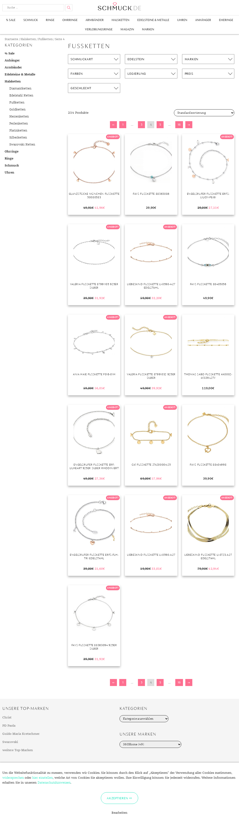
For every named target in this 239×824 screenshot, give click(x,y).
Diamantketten (20, 88)
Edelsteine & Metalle (153, 20)
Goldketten (17, 109)
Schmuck (30, 20)
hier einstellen (42, 777)
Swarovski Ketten (22, 144)
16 (179, 124)
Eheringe (226, 20)
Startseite (11, 39)
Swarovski (10, 742)
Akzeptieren (117, 798)
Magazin (127, 29)
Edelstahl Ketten (21, 95)
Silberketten (18, 137)
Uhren (182, 20)
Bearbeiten (119, 812)
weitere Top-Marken (17, 750)
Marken (148, 29)
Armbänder (94, 20)
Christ (6, 717)
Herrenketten (19, 116)
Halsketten (120, 20)
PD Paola (8, 725)
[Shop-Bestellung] (204, 112)
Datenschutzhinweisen (54, 782)
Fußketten (45, 39)
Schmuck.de (119, 6)
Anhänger (203, 20)
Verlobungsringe (98, 29)
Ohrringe (69, 20)
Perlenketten (18, 123)
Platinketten (18, 130)
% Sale (10, 20)
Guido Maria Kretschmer (21, 734)
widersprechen (13, 777)
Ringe (50, 20)
